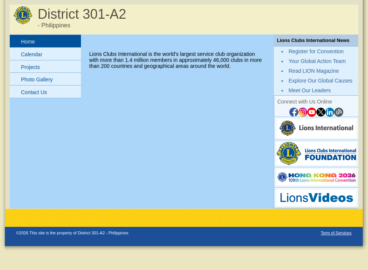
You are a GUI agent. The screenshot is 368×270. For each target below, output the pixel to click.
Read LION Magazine (314, 71)
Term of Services (336, 233)
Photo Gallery (37, 79)
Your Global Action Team (317, 61)
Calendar (31, 54)
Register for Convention (316, 51)
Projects (30, 67)
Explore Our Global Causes (320, 81)
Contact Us (34, 92)
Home (28, 42)
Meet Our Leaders (310, 90)
